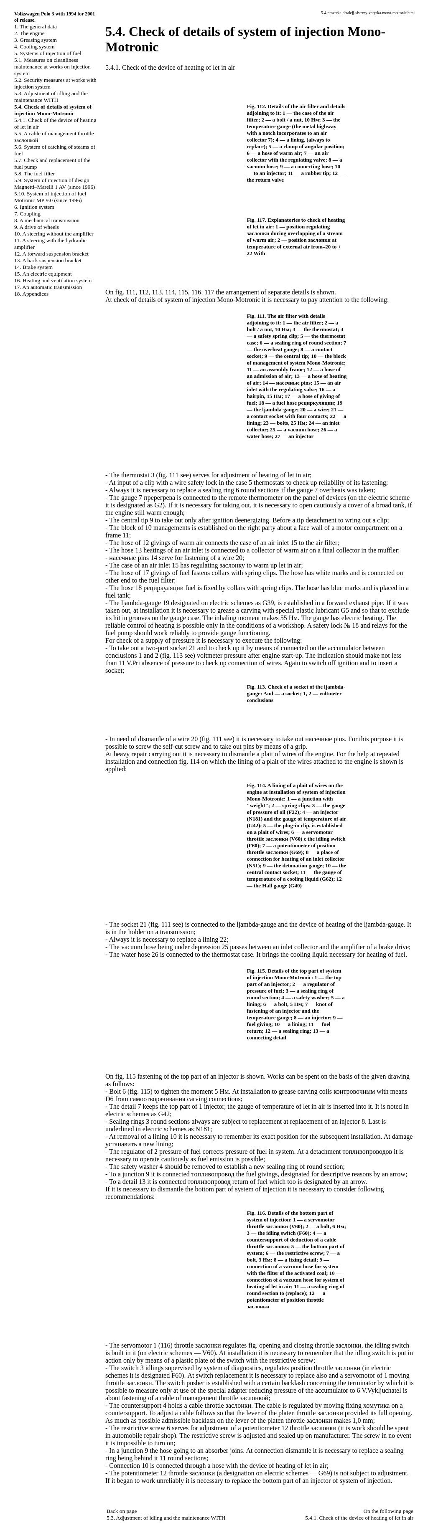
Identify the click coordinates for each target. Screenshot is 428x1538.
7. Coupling (27, 213)
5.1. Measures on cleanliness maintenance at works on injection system (52, 66)
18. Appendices (31, 294)
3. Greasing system (35, 40)
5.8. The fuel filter (34, 173)
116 (196, 292)
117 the (214, 292)
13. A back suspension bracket (48, 260)
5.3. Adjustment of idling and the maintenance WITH (51, 96)
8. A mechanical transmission (46, 220)
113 (157, 292)
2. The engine (29, 33)
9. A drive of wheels (36, 227)
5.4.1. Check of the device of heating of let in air (170, 67)
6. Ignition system (34, 207)
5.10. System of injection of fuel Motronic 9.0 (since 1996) (50, 196)
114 (170, 292)
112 (143, 292)
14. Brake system (33, 267)
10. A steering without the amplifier (54, 234)
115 (183, 292)
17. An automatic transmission (48, 287)
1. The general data (35, 26)
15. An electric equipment (43, 274)
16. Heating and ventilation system (53, 280)
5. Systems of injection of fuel (48, 53)
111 (130, 292)
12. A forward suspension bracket (51, 254)
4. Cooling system (34, 46)
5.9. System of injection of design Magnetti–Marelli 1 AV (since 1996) (54, 183)
